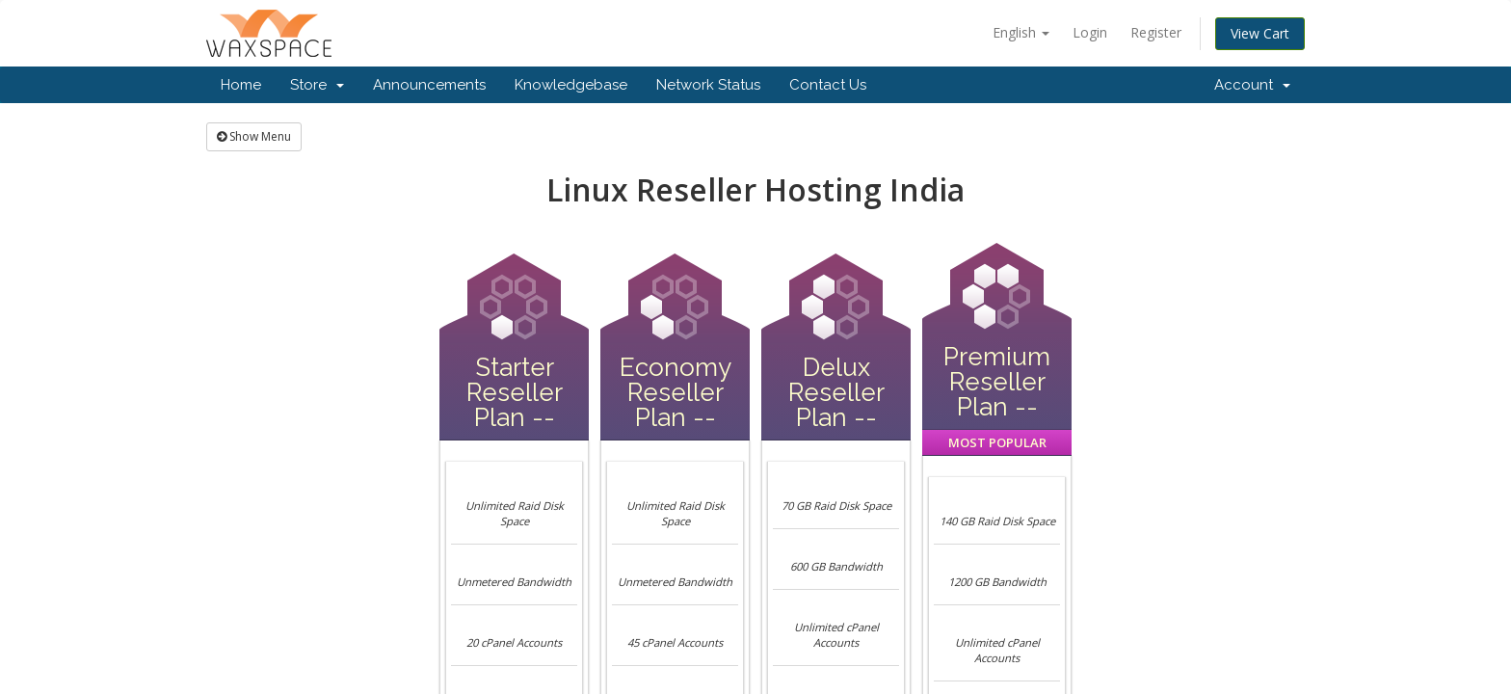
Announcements (429, 84)
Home (241, 84)
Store (317, 84)
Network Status (708, 84)
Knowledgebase (571, 84)
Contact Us (827, 84)
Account (1252, 84)
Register (1155, 32)
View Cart (1260, 33)
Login (1090, 32)
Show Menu (254, 136)
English (1021, 32)
